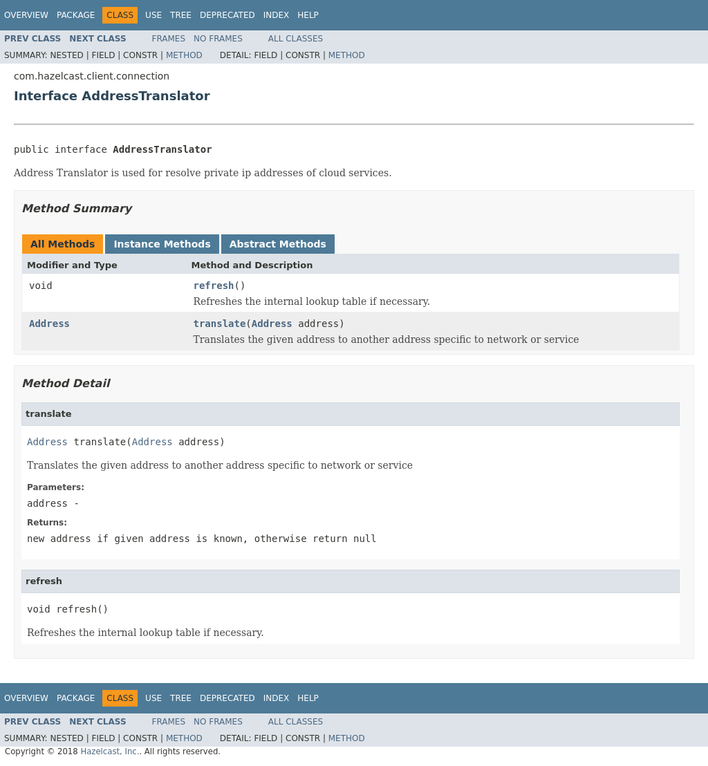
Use (153, 15)
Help (308, 15)
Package (76, 15)
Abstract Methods (278, 244)
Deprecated (227, 15)
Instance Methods (161, 244)
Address (49, 323)
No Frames (218, 39)
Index (276, 15)
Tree (181, 15)
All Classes (295, 39)
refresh (214, 285)
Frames (169, 39)
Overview (26, 15)
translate (220, 323)
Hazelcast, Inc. (109, 751)
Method (184, 55)
